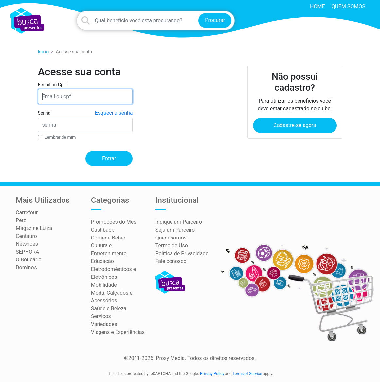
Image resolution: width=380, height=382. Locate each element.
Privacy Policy (212, 374)
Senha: (45, 113)
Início (43, 51)
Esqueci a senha (114, 113)
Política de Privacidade (181, 253)
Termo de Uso (171, 245)
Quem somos (348, 6)
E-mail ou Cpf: (52, 84)
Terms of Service (247, 374)
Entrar (109, 158)
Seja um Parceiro (175, 230)
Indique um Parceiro (178, 222)
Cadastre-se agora (295, 125)
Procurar (215, 20)
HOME (317, 6)
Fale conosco (171, 261)
